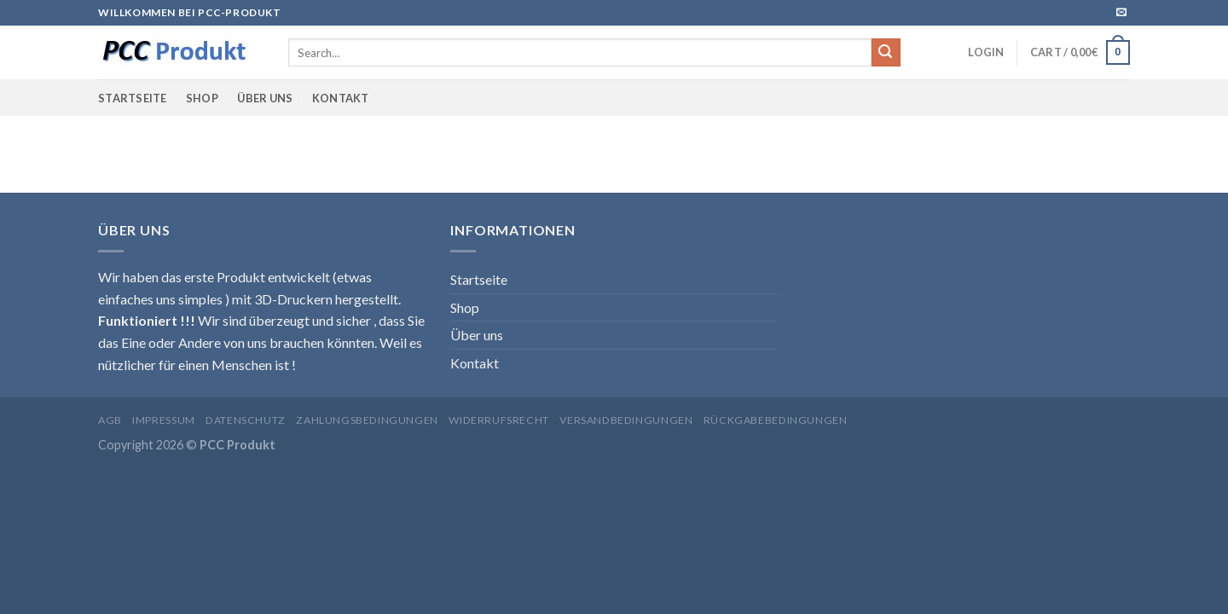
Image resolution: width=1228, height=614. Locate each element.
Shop (202, 98)
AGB (110, 420)
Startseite (132, 98)
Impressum (163, 420)
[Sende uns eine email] (1121, 13)
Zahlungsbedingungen (367, 420)
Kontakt (340, 98)
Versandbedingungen (625, 420)
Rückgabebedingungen (776, 420)
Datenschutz (246, 420)
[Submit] (886, 52)
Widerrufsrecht (499, 420)
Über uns (265, 98)
